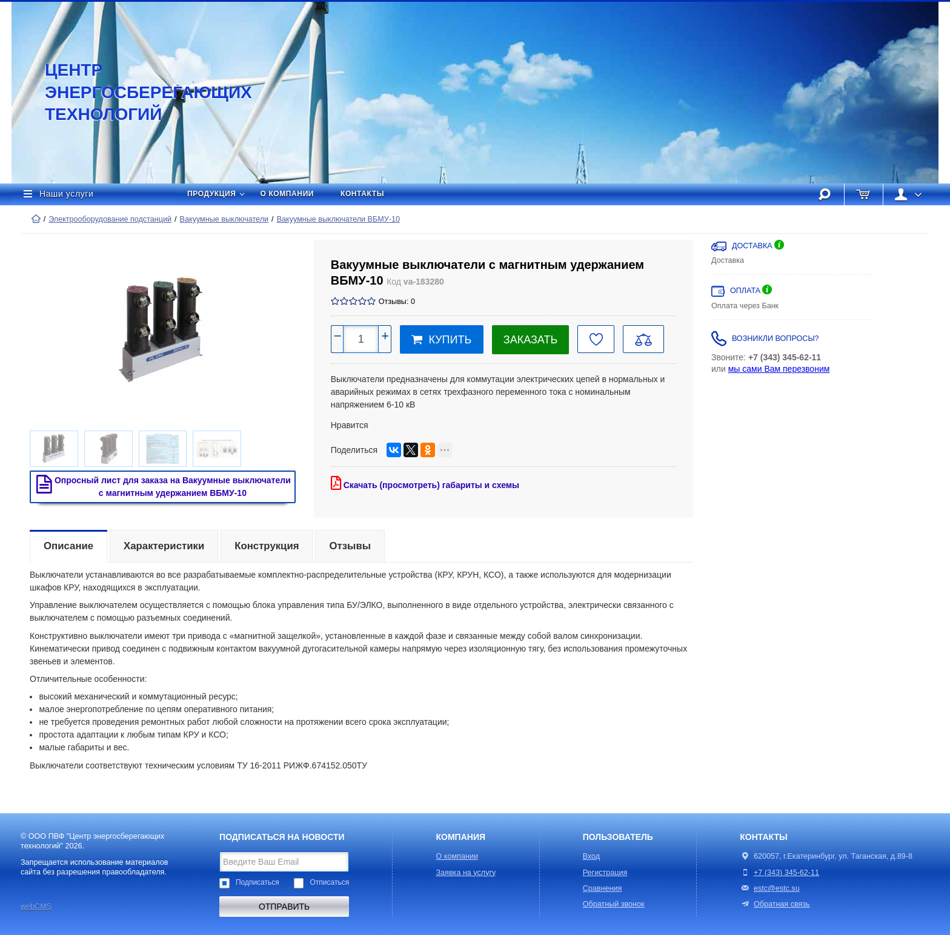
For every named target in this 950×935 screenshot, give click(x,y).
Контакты (362, 194)
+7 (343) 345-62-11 (786, 872)
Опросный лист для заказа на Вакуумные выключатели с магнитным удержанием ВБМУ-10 (161, 486)
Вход (591, 856)
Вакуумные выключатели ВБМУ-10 (338, 219)
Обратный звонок (614, 904)
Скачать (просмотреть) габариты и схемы (425, 483)
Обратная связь (774, 904)
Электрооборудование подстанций (109, 219)
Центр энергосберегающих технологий (136, 92)
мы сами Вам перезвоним (779, 369)
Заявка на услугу (466, 872)
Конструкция (266, 546)
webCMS (36, 906)
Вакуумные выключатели (224, 219)
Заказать (530, 340)
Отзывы (350, 546)
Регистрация (605, 872)
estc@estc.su (777, 888)
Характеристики (164, 546)
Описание (68, 546)
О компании (287, 194)
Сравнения (602, 888)
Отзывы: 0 (397, 301)
